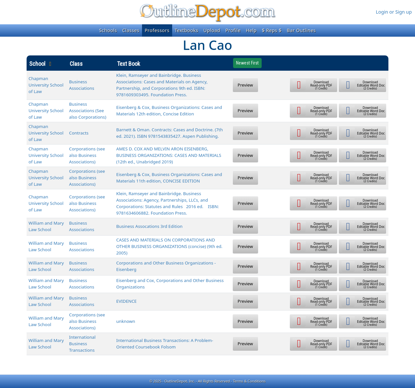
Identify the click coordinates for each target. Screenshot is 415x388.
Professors (157, 30)
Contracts (79, 133)
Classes (130, 30)
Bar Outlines (301, 30)
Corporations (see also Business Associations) (87, 155)
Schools (108, 30)
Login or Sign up (394, 12)
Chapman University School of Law (46, 85)
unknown (125, 321)
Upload (212, 30)
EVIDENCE (126, 301)
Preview (245, 85)
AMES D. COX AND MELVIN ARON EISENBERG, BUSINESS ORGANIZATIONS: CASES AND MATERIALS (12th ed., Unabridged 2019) (168, 155)
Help (251, 30)
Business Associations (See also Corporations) (87, 110)
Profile (233, 30)
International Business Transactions (82, 343)
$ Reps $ (272, 30)
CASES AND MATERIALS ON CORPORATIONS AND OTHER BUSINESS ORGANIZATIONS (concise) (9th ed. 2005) (169, 246)
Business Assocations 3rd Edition (149, 226)
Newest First (247, 62)
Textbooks (186, 30)
